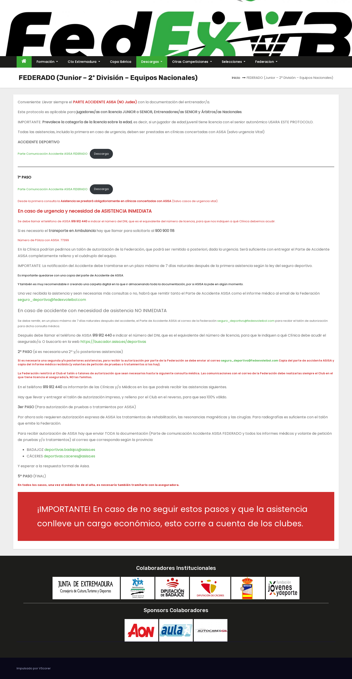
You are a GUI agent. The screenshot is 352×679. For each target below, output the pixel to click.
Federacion (266, 62)
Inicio (236, 77)
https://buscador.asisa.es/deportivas (113, 341)
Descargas (152, 62)
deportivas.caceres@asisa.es (69, 456)
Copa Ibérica (120, 62)
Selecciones (234, 62)
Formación (47, 62)
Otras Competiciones (192, 62)
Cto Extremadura (84, 62)
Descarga (101, 154)
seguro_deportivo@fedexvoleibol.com (52, 299)
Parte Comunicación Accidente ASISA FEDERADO (53, 154)
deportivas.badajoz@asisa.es (69, 449)
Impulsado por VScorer (34, 668)
